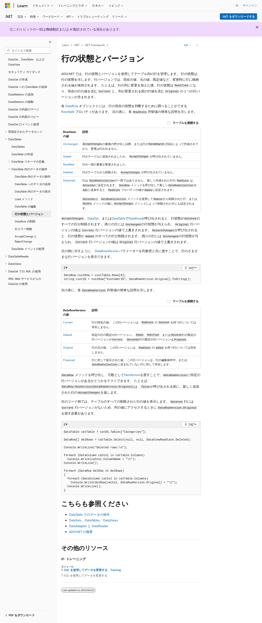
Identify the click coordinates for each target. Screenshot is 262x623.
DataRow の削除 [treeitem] (25, 221)
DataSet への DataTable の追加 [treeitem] (27, 87)
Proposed (69, 360)
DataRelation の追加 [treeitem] (21, 94)
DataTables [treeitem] (18, 146)
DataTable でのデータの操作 (89, 514)
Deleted (68, 172)
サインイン (250, 5)
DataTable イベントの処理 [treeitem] (27, 249)
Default (67, 335)
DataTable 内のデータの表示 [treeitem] (33, 191)
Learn (65, 45)
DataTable (118, 218)
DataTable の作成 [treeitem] (22, 154)
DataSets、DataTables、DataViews (93, 520)
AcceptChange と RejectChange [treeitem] (26, 238)
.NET (76, 45)
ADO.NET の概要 (81, 531)
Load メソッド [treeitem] (24, 199)
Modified (68, 164)
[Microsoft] (7, 5)
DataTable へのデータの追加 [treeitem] (33, 184)
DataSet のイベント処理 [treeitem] (23, 124)
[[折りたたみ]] (50, 42)
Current (68, 322)
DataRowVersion (106, 251)
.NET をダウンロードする (238, 16)
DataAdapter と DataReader (88, 526)
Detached (69, 180)
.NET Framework (95, 45)
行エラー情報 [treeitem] (23, 229)
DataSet (92, 218)
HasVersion (132, 375)
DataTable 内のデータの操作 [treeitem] (33, 176)
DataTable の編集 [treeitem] (25, 206)
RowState (68, 111)
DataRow (71, 106)
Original (68, 347)
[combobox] (28, 50)
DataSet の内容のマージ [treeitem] (23, 109)
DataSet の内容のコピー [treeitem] (23, 117)
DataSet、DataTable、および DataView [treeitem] (26, 61)
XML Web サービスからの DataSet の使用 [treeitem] (24, 281)
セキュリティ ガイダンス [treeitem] (24, 72)
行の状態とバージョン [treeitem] (29, 214)
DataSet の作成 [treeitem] (18, 79)
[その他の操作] (197, 45)
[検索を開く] (237, 5)
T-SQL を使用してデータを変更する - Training (91, 570)
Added (67, 156)
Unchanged (70, 144)
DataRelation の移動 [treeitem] (21, 102)
